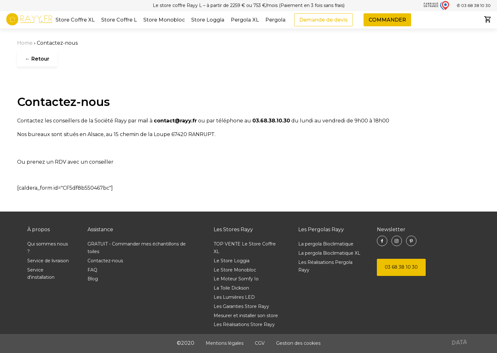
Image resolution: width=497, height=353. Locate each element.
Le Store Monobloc (235, 270)
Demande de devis (323, 20)
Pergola (275, 20)
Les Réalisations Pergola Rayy (325, 266)
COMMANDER (387, 20)
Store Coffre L (119, 20)
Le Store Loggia (231, 261)
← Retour (37, 59)
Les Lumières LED (234, 297)
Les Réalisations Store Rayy (244, 324)
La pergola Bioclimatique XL (329, 253)
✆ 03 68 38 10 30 (474, 5)
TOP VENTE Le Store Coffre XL (245, 247)
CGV (260, 343)
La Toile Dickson (231, 288)
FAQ (92, 270)
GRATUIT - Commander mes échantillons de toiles (136, 247)
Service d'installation (41, 273)
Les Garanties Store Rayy (241, 306)
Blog (92, 279)
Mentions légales (224, 343)
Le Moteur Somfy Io (236, 279)
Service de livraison (48, 261)
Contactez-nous (105, 261)
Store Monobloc (164, 20)
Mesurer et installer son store (246, 315)
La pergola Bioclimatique (325, 244)
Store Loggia (207, 20)
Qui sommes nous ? (47, 247)
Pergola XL (245, 20)
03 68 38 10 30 (401, 267)
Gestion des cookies (298, 343)
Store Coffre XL (75, 20)
